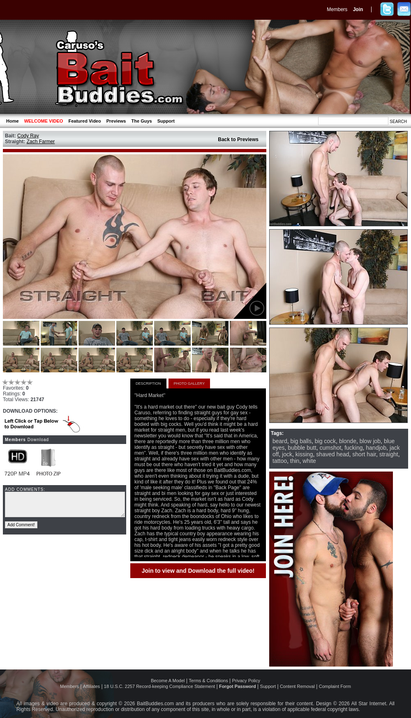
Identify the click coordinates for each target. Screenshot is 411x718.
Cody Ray (28, 136)
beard (279, 441)
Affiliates (91, 686)
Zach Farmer (41, 141)
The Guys (142, 121)
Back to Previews (238, 139)
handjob (376, 447)
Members (337, 9)
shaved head (332, 454)
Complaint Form (335, 686)
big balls (301, 441)
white (309, 461)
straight (388, 454)
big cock (325, 441)
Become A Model (168, 680)
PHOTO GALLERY (189, 383)
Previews (116, 121)
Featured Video (84, 121)
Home (12, 121)
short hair (364, 454)
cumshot (330, 447)
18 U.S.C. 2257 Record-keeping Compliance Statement (159, 686)
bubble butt (302, 447)
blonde (347, 441)
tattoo (279, 461)
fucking (353, 447)
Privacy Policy (246, 680)
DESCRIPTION (148, 383)
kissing (304, 454)
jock (287, 454)
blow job (370, 441)
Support (166, 121)
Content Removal (297, 686)
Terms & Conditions (208, 680)
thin (295, 461)
